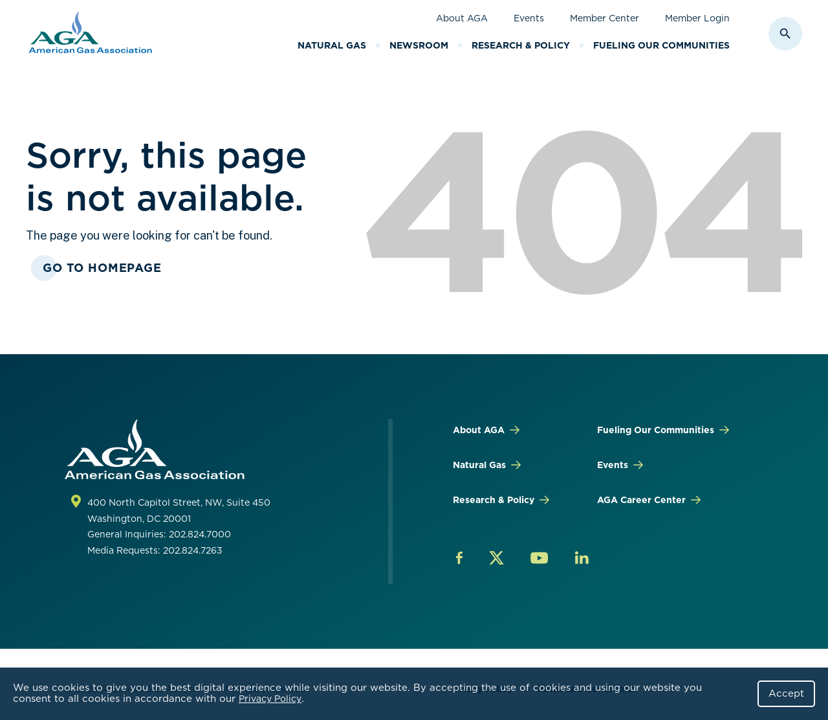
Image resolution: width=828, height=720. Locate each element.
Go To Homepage (102, 268)
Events (529, 18)
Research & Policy (521, 45)
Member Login (697, 18)
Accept (786, 693)
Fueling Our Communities (661, 45)
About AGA (462, 18)
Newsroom (418, 45)
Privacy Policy (270, 698)
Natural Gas (332, 45)
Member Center (604, 18)
